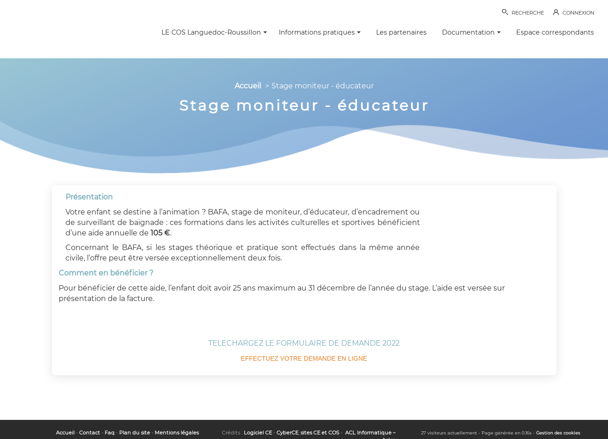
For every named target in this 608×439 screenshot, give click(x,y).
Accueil (248, 86)
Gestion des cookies (558, 432)
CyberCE (287, 432)
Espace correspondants (555, 32)
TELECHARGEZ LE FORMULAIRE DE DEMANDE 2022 (304, 343)
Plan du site (134, 432)
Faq (110, 432)
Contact (89, 432)
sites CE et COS (320, 432)
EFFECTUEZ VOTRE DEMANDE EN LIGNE (304, 358)
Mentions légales (177, 432)
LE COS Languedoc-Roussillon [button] (214, 32)
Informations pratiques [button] (320, 32)
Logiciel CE (258, 432)
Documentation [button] (471, 32)
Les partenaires (401, 32)
